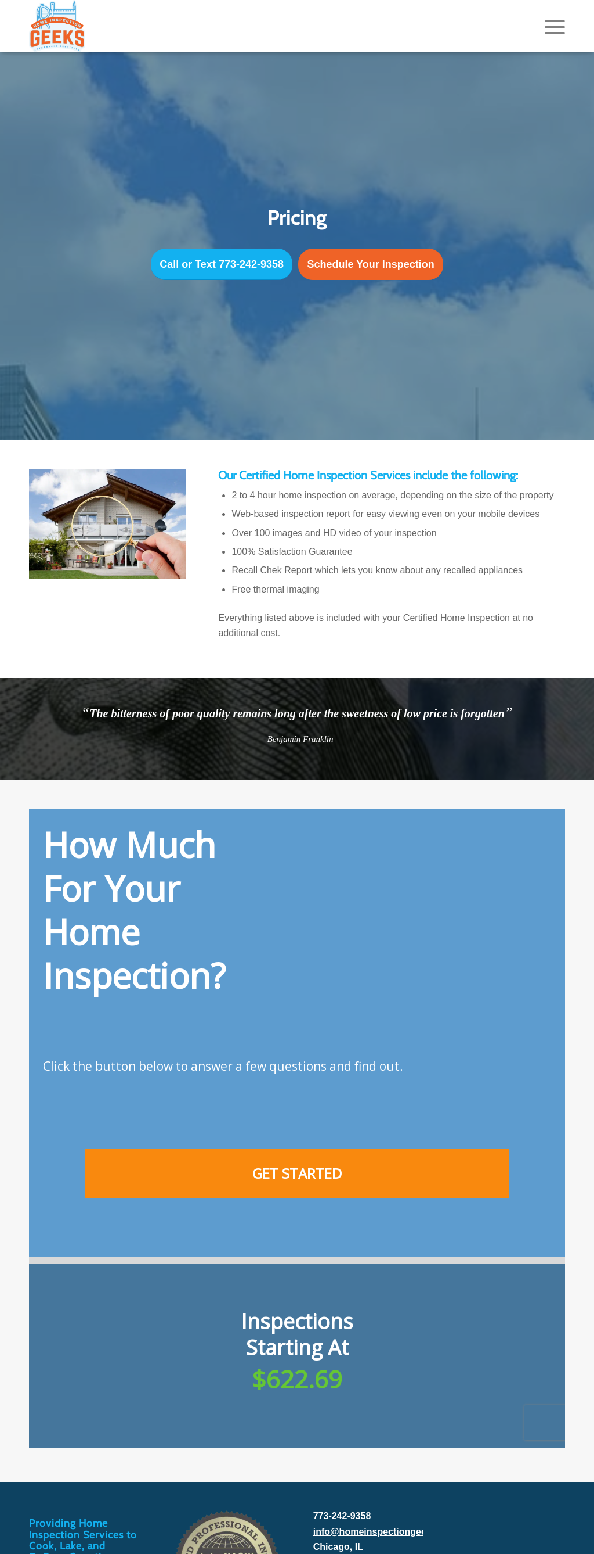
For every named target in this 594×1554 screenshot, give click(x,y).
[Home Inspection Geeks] (57, 26)
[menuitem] (551, 26)
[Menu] (551, 26)
